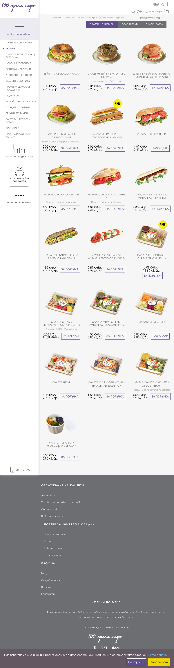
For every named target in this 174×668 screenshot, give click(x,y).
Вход (44, 573)
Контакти (48, 594)
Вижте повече (156, 654)
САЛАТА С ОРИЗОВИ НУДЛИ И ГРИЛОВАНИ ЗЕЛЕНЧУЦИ (106, 384)
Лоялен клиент (53, 555)
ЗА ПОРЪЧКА (70, 87)
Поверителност (52, 516)
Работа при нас (54, 548)
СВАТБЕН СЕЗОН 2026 (18, 81)
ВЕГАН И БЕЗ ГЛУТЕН (17, 113)
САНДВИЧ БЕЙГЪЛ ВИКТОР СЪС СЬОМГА (107, 75)
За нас (48, 541)
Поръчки (46, 587)
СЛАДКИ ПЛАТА (154, 24)
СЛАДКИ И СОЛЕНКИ (18, 107)
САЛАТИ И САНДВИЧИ (102, 24)
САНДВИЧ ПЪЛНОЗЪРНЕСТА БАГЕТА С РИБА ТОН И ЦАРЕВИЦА (61, 257)
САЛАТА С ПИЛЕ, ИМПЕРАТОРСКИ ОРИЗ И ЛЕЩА (61, 324)
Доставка (48, 495)
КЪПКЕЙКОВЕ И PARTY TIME (21, 101)
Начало (57, 17)
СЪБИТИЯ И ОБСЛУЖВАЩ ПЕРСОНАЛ (20, 56)
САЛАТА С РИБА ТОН (152, 322)
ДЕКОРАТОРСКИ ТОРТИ (19, 75)
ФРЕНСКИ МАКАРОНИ (18, 69)
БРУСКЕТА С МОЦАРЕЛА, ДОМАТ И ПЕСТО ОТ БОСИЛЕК (106, 257)
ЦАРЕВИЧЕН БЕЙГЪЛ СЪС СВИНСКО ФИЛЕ (61, 136)
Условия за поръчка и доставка (61, 502)
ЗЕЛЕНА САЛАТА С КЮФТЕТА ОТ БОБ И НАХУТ (151, 384)
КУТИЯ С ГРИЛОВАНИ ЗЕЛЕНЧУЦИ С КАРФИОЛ (61, 444)
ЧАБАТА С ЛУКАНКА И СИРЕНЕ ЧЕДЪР (106, 196)
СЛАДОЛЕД (12, 128)
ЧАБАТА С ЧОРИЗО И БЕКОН (61, 194)
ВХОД (144, 11)
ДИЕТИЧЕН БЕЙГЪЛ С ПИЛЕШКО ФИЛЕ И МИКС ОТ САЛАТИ (151, 75)
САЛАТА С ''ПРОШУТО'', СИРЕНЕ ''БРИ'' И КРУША (151, 257)
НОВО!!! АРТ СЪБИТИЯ (18, 63)
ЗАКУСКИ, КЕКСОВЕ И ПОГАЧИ (18, 120)
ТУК (80, 612)
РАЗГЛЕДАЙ (160, 148)
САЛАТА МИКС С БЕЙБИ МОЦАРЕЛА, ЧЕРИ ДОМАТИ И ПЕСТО (106, 324)
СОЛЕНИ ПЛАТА (130, 24)
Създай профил (51, 580)
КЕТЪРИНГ (11, 48)
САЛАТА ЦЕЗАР (61, 382)
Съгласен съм (159, 662)
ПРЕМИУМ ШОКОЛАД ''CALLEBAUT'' (18, 88)
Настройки (136, 662)
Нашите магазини (55, 534)
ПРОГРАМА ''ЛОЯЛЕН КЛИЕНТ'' (18, 135)
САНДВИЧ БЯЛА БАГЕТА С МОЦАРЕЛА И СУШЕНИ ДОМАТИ (151, 196)
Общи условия (50, 509)
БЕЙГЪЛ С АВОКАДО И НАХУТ (61, 73)
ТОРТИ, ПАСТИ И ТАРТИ (19, 42)
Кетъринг (92, 17)
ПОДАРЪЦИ (12, 95)
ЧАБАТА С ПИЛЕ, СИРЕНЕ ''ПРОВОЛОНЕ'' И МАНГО (106, 136)
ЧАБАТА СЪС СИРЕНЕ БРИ (151, 134)
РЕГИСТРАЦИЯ (156, 11)
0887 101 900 (19, 469)
